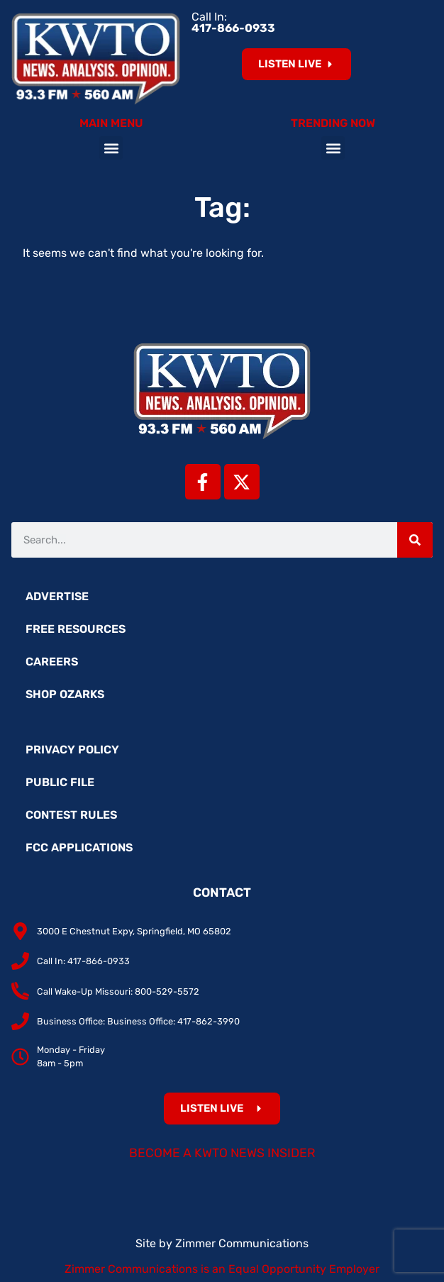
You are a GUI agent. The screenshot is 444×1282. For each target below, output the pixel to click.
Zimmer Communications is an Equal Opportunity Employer (222, 1269)
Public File (60, 782)
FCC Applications (79, 847)
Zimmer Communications (242, 1243)
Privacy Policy (72, 749)
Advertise (57, 596)
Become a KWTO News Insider (222, 1153)
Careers (52, 661)
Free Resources (76, 629)
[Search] (415, 540)
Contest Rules (71, 815)
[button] (111, 148)
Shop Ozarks (65, 694)
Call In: (233, 22)
